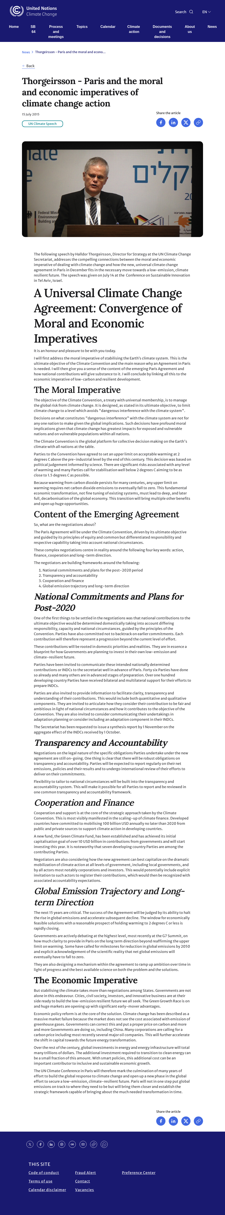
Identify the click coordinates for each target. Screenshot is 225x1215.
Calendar (107, 27)
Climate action (134, 29)
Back (30, 66)
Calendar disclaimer (47, 1190)
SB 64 (33, 29)
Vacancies (84, 1190)
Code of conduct (44, 1172)
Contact (82, 1181)
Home (14, 27)
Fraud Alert (85, 1172)
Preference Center (139, 1172)
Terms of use (41, 1181)
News (212, 27)
